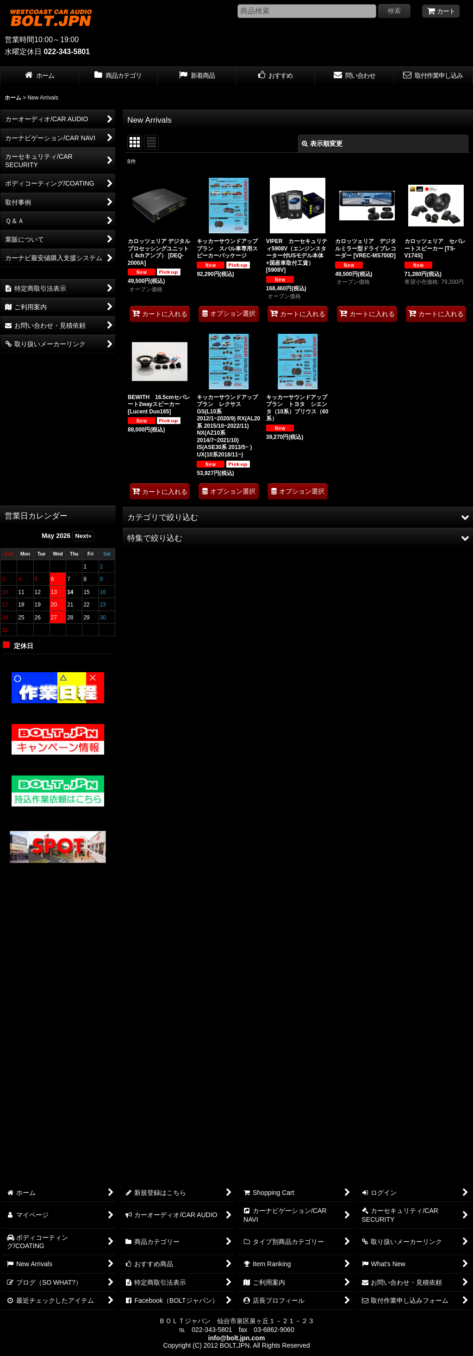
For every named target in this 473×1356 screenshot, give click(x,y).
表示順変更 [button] (322, 143)
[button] (298, 517)
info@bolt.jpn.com (236, 1338)
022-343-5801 (67, 52)
